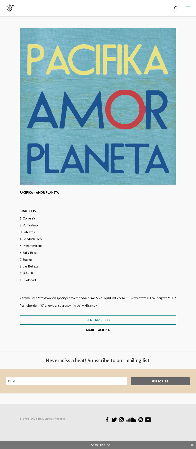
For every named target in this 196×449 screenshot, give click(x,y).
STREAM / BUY (98, 320)
